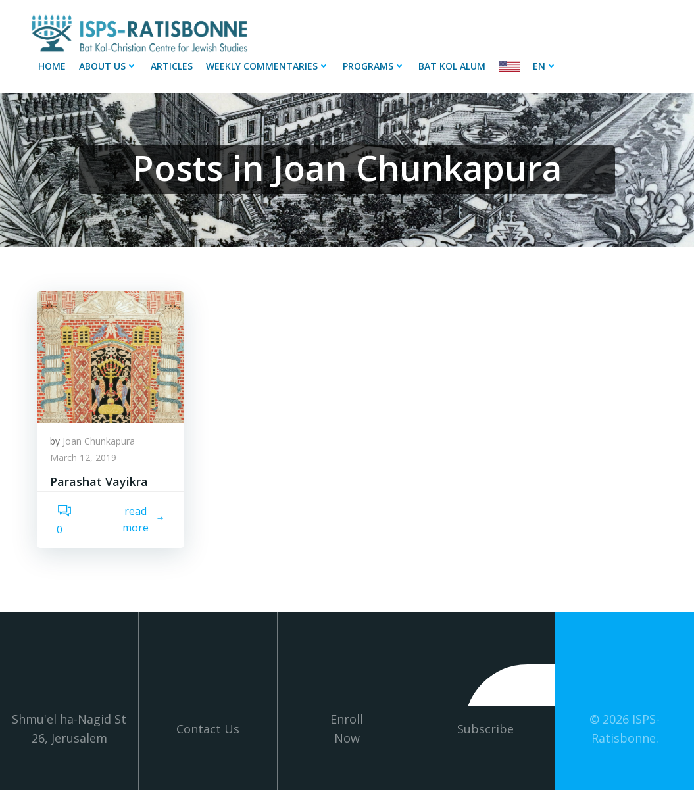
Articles (172, 66)
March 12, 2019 (83, 457)
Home (52, 66)
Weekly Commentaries (268, 66)
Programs (374, 66)
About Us (108, 66)
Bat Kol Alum (451, 66)
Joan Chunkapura (98, 441)
